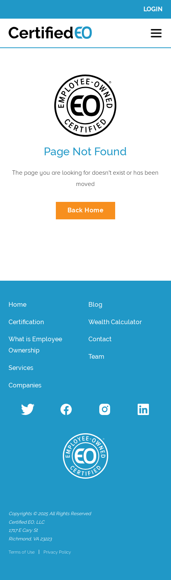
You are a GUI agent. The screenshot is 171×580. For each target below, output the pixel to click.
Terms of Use (22, 552)
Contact (100, 339)
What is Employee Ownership (35, 344)
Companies (25, 385)
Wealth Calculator (115, 322)
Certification (26, 322)
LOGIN (152, 9)
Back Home (85, 210)
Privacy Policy (57, 552)
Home (17, 304)
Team (96, 356)
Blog (95, 304)
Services (21, 368)
